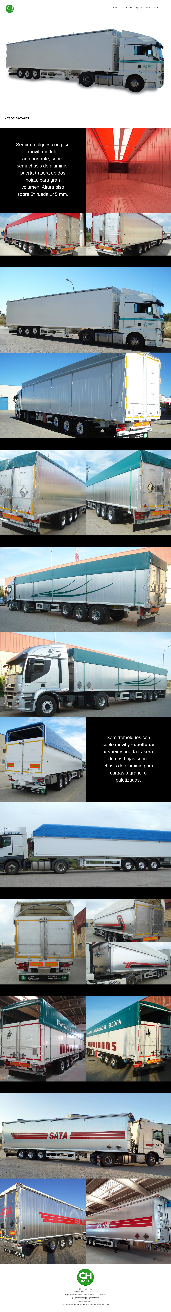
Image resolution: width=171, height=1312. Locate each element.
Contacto (159, 8)
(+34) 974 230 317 (78, 1298)
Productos (127, 8)
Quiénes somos (143, 8)
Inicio (115, 8)
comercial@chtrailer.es (85, 1301)
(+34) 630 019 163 (92, 1298)
